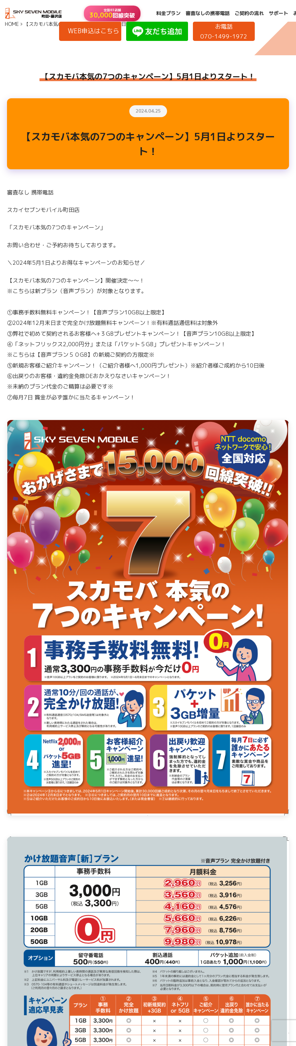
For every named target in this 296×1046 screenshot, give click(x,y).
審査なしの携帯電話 (208, 13)
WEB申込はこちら (93, 31)
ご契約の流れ (249, 13)
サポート (278, 13)
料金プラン (168, 13)
